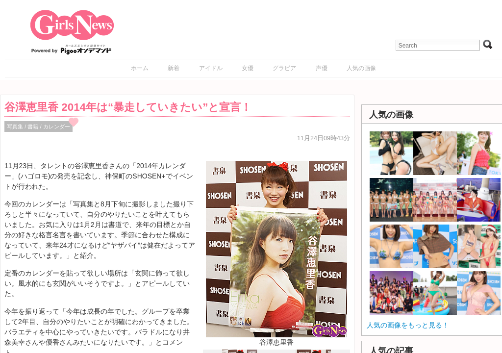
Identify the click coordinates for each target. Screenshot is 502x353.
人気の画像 (361, 68)
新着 (173, 68)
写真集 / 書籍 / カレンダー (38, 126)
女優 (247, 68)
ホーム (140, 68)
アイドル (211, 68)
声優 (321, 68)
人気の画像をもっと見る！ (408, 325)
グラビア (284, 68)
